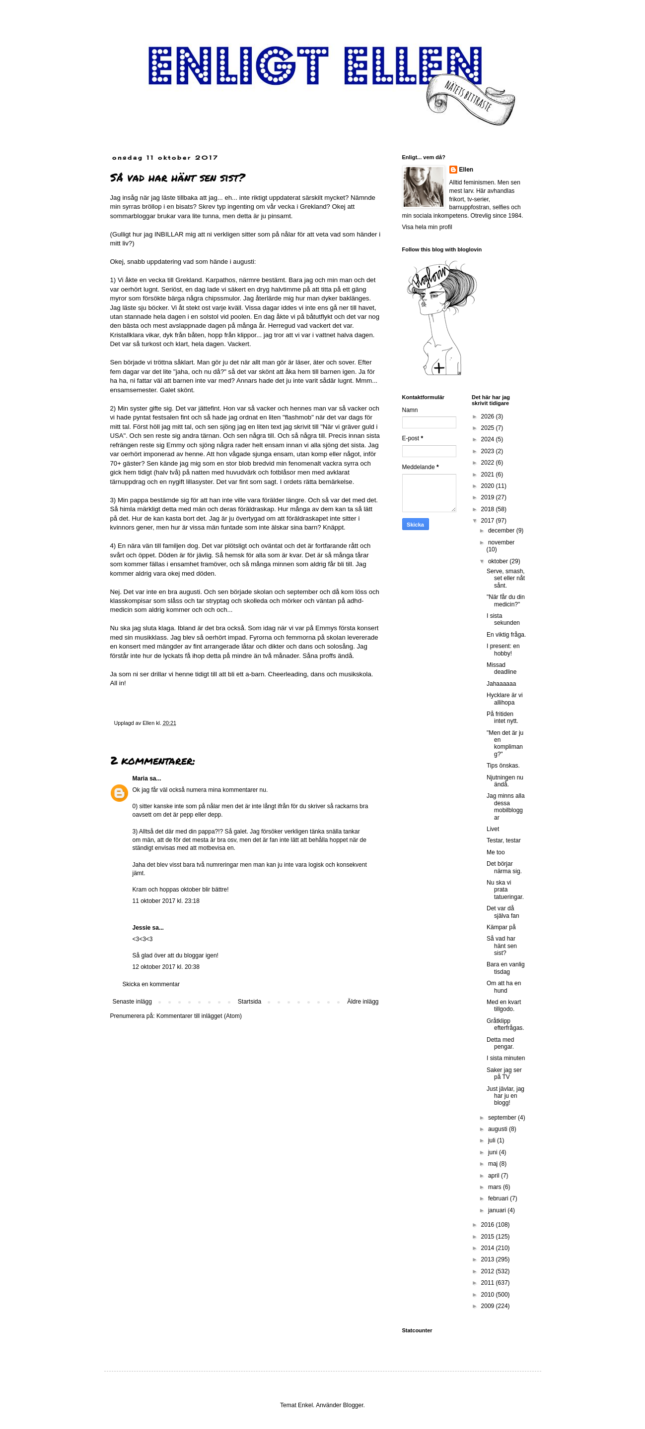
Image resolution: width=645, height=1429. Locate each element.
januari (497, 1210)
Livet (493, 829)
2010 (488, 1294)
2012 (488, 1271)
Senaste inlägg (132, 1001)
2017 (488, 520)
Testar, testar (504, 840)
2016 (488, 1224)
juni (493, 1152)
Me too (496, 852)
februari (499, 1198)
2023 (488, 451)
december (502, 530)
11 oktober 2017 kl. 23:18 (166, 900)
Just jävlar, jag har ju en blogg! (505, 1096)
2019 (488, 497)
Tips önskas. (503, 765)
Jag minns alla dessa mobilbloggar (506, 806)
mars (495, 1187)
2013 (488, 1259)
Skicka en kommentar (151, 984)
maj (494, 1163)
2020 (488, 485)
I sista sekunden (503, 619)
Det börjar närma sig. (504, 867)
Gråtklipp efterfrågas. (505, 1024)
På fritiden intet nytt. (502, 717)
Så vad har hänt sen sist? (502, 945)
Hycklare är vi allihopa (505, 699)
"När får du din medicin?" (506, 600)
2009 (488, 1306)
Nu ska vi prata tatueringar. (505, 889)
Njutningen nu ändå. (505, 781)
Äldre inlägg (362, 1001)
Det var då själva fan (503, 912)
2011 (488, 1282)
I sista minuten (506, 1058)
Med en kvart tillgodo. (504, 1005)
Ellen (466, 169)
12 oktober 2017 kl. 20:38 (166, 966)
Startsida (249, 1001)
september (503, 1117)
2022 (488, 462)
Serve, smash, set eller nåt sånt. (506, 578)
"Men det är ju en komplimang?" (505, 743)
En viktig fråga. (506, 634)
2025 (488, 427)
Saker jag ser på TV (504, 1073)
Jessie (142, 927)
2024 (488, 439)
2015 (488, 1236)
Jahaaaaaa (501, 683)
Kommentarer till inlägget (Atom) (199, 1015)
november (501, 542)
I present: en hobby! (503, 649)
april (494, 1175)
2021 (488, 474)
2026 (488, 416)
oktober (498, 561)
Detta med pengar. (500, 1043)
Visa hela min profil (427, 227)
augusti (498, 1129)
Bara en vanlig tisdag (506, 968)
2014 (488, 1248)
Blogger (353, 1405)
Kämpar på (501, 927)
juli (492, 1140)
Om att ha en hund (504, 987)
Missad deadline (501, 668)
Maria (140, 778)
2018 (488, 509)
